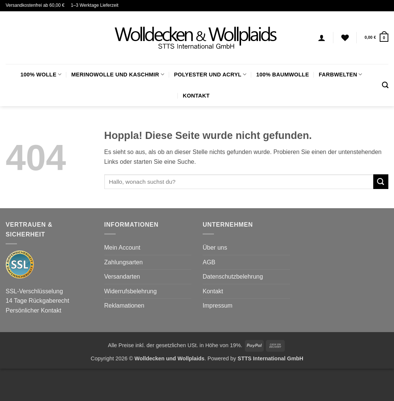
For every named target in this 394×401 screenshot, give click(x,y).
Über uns (215, 247)
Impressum (217, 305)
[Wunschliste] (345, 37)
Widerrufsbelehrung (130, 291)
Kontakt (196, 96)
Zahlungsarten (123, 262)
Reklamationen (124, 305)
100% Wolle (40, 74)
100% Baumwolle (282, 75)
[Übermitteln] (380, 181)
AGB (209, 262)
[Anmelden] (321, 37)
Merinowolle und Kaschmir (117, 74)
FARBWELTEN (340, 74)
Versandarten (122, 276)
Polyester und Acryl (210, 74)
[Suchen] (385, 85)
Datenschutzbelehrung (233, 276)
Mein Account (122, 247)
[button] (376, 37)
